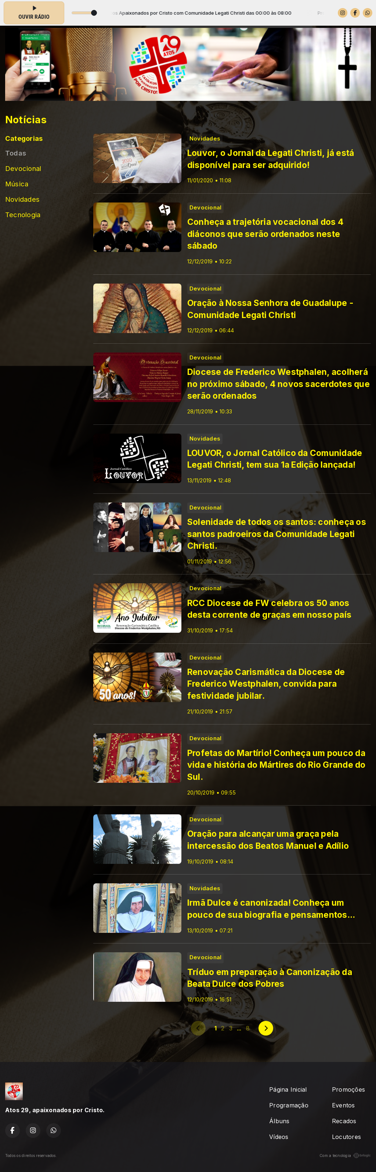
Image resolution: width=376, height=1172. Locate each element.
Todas (15, 153)
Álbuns (279, 1121)
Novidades (22, 199)
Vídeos (278, 1136)
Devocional (23, 168)
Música (16, 184)
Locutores (346, 1136)
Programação (288, 1105)
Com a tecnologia (345, 1155)
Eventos (343, 1105)
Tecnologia (22, 215)
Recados (344, 1121)
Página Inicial (288, 1089)
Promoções (348, 1089)
